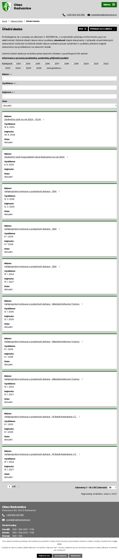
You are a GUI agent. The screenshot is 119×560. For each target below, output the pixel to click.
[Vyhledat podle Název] (59, 78)
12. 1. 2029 (9, 319)
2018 (66, 63)
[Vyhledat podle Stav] (59, 105)
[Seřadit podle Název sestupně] (11, 74)
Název (6, 74)
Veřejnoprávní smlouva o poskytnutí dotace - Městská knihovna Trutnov (44, 303)
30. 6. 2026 (9, 134)
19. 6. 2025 (9, 127)
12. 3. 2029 (9, 206)
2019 (76, 63)
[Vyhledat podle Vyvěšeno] (59, 87)
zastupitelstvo (54, 67)
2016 (47, 63)
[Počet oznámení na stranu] (112, 487)
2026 (38, 67)
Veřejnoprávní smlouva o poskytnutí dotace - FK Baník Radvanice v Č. (42, 416)
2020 (86, 63)
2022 (106, 63)
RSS (82, 28)
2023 (7, 67)
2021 (96, 63)
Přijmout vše (44, 556)
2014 (28, 63)
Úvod (4, 21)
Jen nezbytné (60, 556)
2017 (57, 63)
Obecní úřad (16, 21)
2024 (18, 67)
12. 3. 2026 (9, 198)
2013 (18, 63)
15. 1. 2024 (9, 274)
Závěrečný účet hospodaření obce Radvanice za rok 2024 (36, 156)
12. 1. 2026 (9, 311)
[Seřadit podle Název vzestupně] (11, 73)
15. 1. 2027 (9, 281)
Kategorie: (7, 63)
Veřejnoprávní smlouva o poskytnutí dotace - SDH (32, 191)
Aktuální (8, 142)
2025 (28, 67)
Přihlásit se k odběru (103, 28)
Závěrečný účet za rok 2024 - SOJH (24, 119)
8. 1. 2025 (8, 236)
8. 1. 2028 (8, 244)
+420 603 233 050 (76, 14)
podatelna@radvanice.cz (104, 14)
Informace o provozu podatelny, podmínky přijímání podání (35, 57)
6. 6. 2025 (9, 164)
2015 (38, 63)
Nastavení (75, 556)
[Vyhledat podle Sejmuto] (59, 96)
